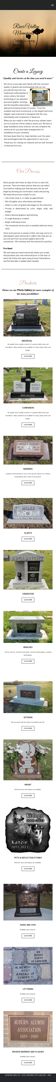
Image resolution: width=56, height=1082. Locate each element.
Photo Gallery (24, 290)
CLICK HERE (28, 356)
